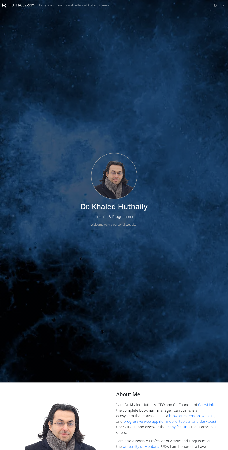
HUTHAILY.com (18, 5)
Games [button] (104, 5)
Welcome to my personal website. (114, 225)
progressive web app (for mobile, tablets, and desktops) (169, 421)
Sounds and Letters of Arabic (76, 5)
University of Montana (141, 446)
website (208, 415)
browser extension (184, 415)
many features (178, 426)
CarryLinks (46, 5)
